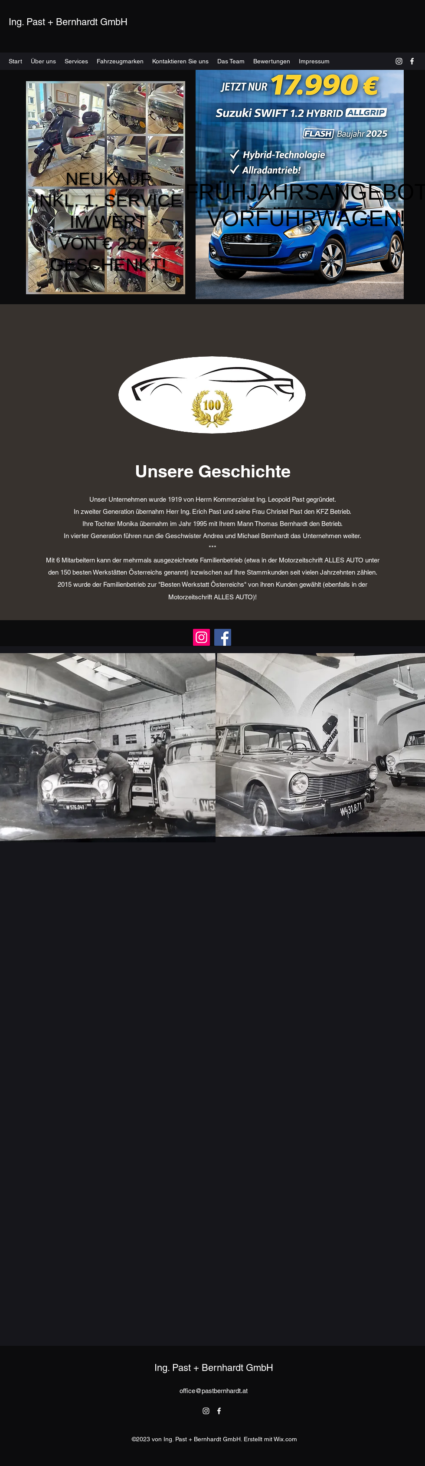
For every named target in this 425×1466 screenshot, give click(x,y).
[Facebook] (222, 637)
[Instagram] (201, 637)
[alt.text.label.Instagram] (399, 61)
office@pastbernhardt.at (214, 1390)
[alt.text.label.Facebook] (412, 61)
